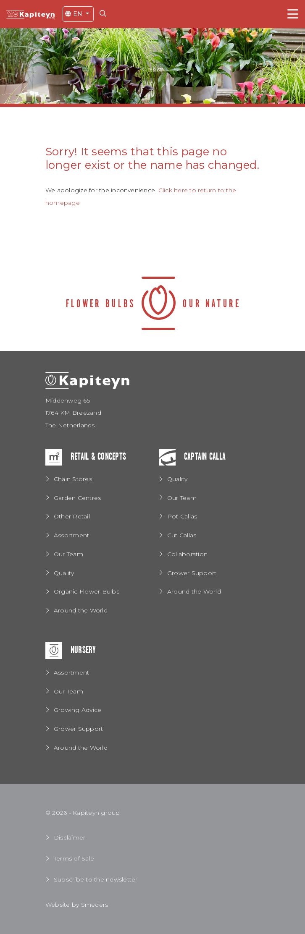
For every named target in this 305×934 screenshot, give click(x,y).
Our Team (68, 554)
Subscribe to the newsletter (95, 879)
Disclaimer (69, 837)
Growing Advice (77, 710)
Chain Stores (73, 479)
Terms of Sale (74, 858)
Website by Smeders (76, 904)
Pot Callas (182, 516)
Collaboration (187, 554)
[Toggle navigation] (293, 14)
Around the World (81, 610)
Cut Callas (181, 535)
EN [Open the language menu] (74, 14)
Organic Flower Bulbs (86, 591)
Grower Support (191, 573)
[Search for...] (105, 13)
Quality (64, 573)
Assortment (71, 535)
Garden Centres (77, 498)
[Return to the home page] (30, 14)
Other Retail (72, 516)
